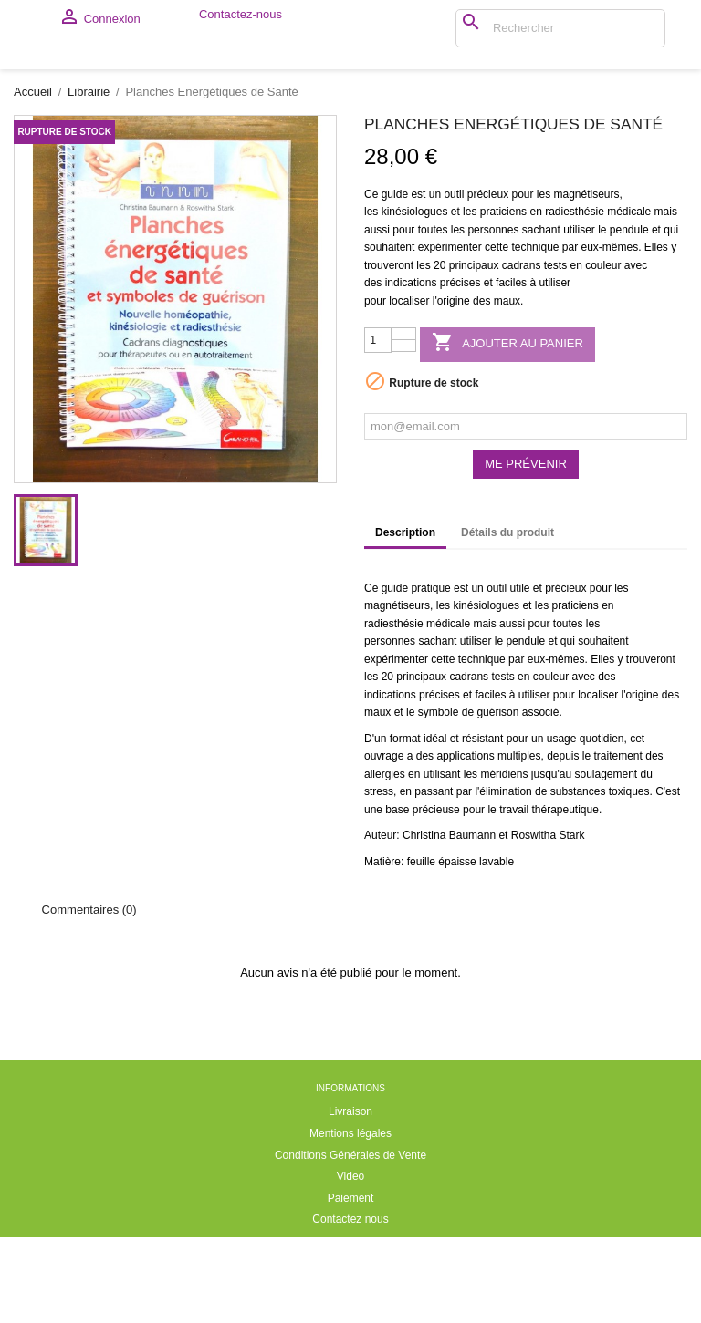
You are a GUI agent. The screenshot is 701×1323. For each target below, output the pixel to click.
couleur (603, 351)
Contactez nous (350, 1304)
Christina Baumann (449, 921)
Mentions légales (350, 1219)
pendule (629, 315)
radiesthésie (574, 297)
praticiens (503, 297)
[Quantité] (378, 426)
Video (350, 1262)
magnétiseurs (587, 280)
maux (507, 386)
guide (395, 280)
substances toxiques (600, 877)
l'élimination (503, 877)
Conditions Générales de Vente (350, 1241)
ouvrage (383, 841)
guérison (497, 797)
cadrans (521, 351)
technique (535, 332)
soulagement (605, 859)
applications (465, 841)
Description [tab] (405, 618)
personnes (492, 315)
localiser (409, 386)
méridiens (504, 859)
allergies (384, 859)
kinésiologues (415, 297)
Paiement (351, 1283)
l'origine (451, 386)
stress (378, 877)
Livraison (350, 1197)
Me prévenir (526, 549)
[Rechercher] (461, 28)
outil (454, 280)
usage (562, 824)
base (397, 895)
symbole (438, 797)
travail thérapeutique (549, 895)
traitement (618, 841)
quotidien (602, 824)
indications (411, 368)
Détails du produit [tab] (507, 618)
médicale (629, 297)
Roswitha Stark (548, 921)
